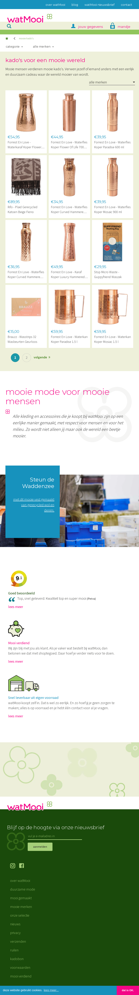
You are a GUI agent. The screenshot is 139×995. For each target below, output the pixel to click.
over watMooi (20, 880)
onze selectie (19, 915)
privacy (15, 932)
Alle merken (41, 46)
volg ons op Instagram (14, 866)
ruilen (14, 950)
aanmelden (40, 846)
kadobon (17, 958)
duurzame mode (22, 889)
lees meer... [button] (51, 990)
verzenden (18, 941)
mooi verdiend (20, 976)
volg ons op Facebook (23, 866)
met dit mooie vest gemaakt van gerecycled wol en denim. (33, 504)
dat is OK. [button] (128, 990)
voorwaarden (20, 967)
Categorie (13, 46)
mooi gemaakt (21, 898)
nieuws (15, 924)
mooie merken (21, 906)
